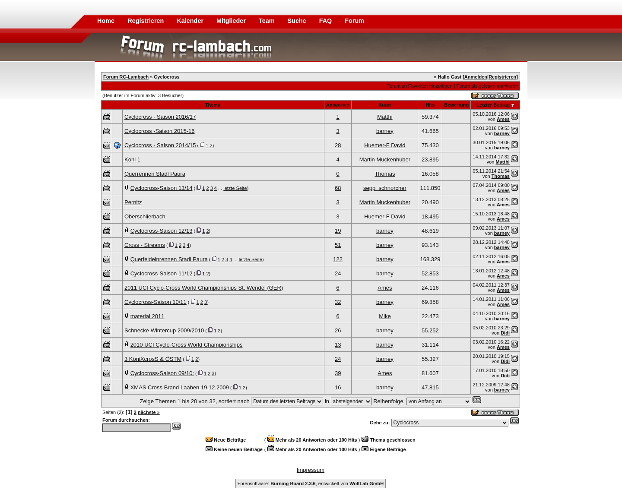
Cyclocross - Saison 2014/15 (160, 145)
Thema (212, 104)
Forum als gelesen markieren (487, 85)
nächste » (149, 412)
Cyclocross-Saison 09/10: (162, 373)
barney (385, 131)
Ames (503, 119)
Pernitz (133, 202)
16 (338, 387)
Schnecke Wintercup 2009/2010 (164, 330)
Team (267, 20)
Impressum (310, 470)
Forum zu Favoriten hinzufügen (419, 85)
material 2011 (147, 316)
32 (338, 302)
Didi (505, 332)
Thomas (384, 174)
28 (338, 145)
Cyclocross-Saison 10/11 (155, 302)
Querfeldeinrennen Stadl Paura (169, 259)
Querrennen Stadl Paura (154, 174)
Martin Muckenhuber (385, 159)
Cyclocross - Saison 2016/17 (160, 117)
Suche (298, 20)
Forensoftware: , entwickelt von (311, 483)
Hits (430, 104)
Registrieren (146, 20)
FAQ (326, 20)
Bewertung (456, 104)
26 (338, 330)
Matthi (384, 117)
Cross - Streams (144, 245)
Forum (354, 20)
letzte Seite (235, 188)
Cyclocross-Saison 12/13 (161, 230)
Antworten (337, 104)
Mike (384, 316)
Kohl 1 (132, 159)
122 (338, 259)
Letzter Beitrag (493, 104)
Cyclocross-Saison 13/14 (161, 188)
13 (338, 344)
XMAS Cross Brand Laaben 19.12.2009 (179, 387)
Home (105, 20)
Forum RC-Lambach (126, 76)
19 (338, 230)
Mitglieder (232, 20)
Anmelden (475, 76)
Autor (384, 104)
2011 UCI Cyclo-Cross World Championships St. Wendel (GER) (203, 287)
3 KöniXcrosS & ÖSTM (152, 359)
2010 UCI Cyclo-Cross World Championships (186, 344)
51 (338, 245)
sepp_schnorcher (384, 188)
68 (338, 188)
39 (338, 373)
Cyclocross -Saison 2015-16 (159, 131)
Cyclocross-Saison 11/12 (161, 273)
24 (338, 273)
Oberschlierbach (144, 216)
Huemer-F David (384, 145)
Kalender (191, 20)
